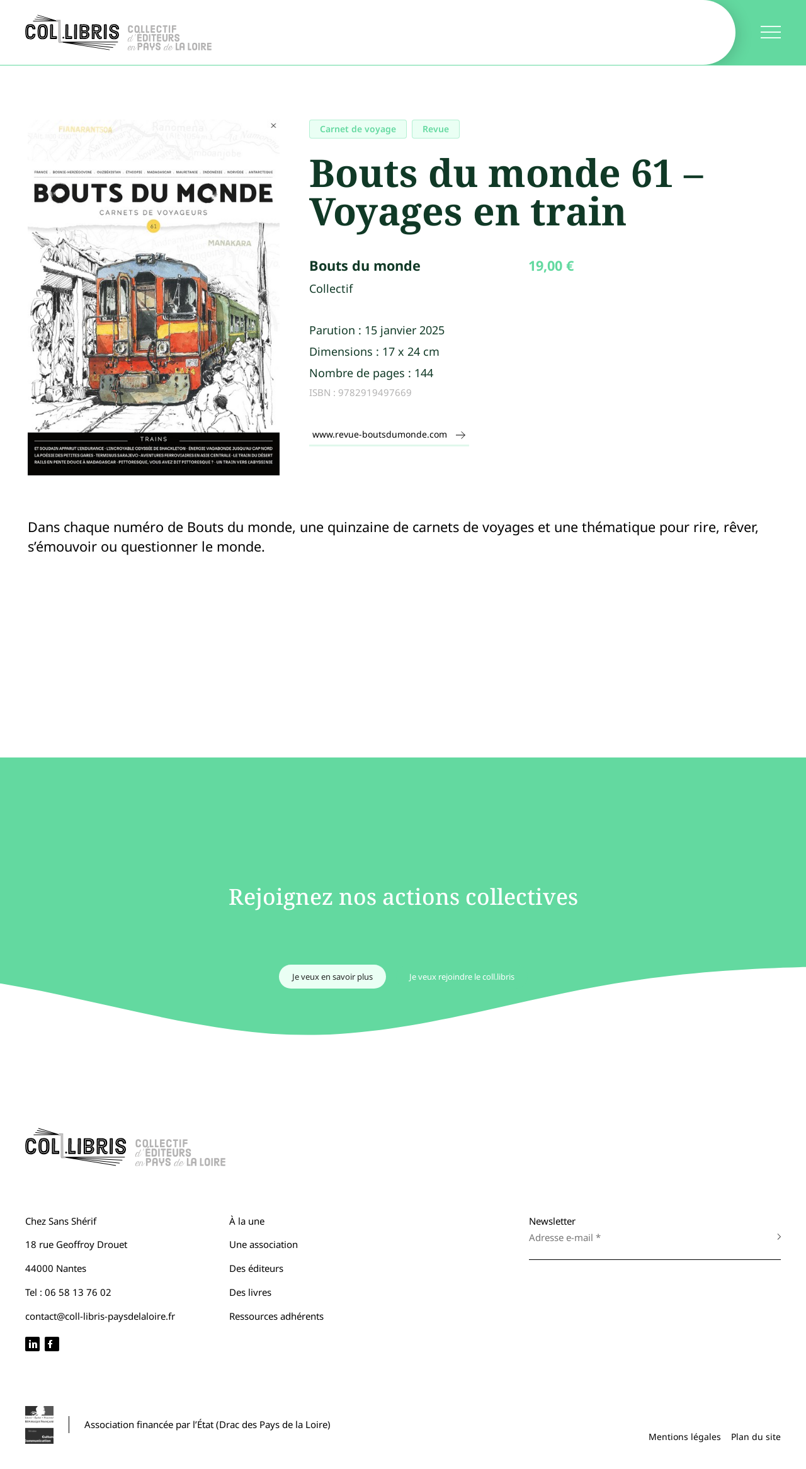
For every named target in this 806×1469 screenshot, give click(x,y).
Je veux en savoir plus (332, 976)
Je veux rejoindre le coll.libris (461, 976)
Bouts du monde (365, 265)
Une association (263, 1244)
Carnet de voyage (358, 129)
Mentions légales (685, 1437)
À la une (246, 1221)
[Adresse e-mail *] (642, 1237)
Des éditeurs (256, 1268)
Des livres (250, 1292)
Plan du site (756, 1437)
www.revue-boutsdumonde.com (389, 434)
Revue (436, 129)
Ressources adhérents (276, 1316)
